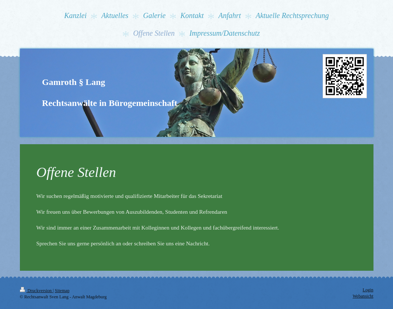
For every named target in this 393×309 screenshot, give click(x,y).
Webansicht (362, 296)
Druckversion (36, 290)
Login (368, 289)
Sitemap (62, 290)
